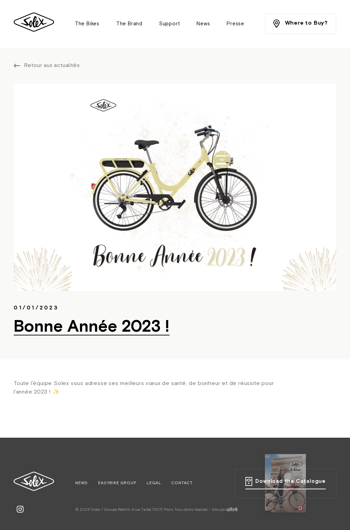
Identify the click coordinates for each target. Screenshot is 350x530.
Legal (154, 483)
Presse (235, 24)
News (203, 24)
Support (169, 24)
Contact (182, 483)
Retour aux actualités (52, 65)
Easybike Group (117, 483)
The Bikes (87, 24)
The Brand (129, 24)
